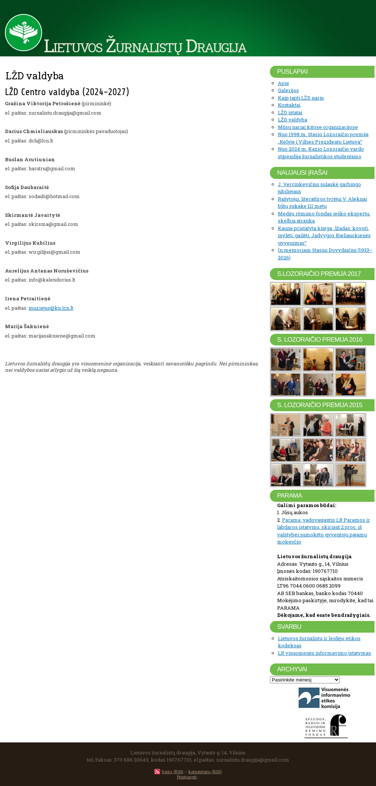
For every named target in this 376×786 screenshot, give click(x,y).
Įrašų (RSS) (172, 771)
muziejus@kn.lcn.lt (51, 307)
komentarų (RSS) (205, 771)
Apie (283, 83)
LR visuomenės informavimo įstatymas (324, 653)
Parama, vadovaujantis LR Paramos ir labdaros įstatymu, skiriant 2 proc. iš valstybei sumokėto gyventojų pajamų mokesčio (323, 530)
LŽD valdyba (292, 119)
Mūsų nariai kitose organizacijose (318, 127)
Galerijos (288, 90)
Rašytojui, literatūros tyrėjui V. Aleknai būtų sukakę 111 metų (322, 202)
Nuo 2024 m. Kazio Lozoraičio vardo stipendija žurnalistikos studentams (321, 152)
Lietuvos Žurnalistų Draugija (145, 45)
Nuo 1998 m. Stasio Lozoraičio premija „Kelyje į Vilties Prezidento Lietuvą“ (323, 138)
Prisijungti (187, 777)
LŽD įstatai (290, 112)
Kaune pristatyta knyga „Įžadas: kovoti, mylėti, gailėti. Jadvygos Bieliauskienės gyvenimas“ (324, 235)
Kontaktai (289, 104)
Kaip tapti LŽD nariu (301, 97)
